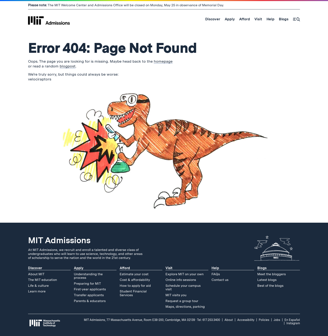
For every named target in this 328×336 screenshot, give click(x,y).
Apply (78, 268)
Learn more (37, 291)
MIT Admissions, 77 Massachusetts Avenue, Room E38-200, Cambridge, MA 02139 (139, 320)
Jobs (277, 320)
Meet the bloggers (271, 274)
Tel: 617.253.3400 (208, 320)
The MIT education (42, 280)
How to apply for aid (135, 286)
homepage (163, 61)
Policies (264, 320)
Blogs (261, 268)
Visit (168, 268)
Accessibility (245, 320)
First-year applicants (90, 289)
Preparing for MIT (87, 284)
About (228, 320)
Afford (125, 268)
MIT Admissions (59, 240)
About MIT (36, 274)
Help (215, 268)
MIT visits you (175, 295)
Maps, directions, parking (185, 307)
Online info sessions (180, 280)
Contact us (219, 280)
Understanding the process (88, 276)
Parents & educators (90, 301)
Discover (35, 268)
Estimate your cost (134, 274)
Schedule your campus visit (183, 287)
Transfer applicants (89, 295)
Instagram (293, 323)
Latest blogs (267, 280)
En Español (292, 320)
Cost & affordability (135, 280)
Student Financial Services (133, 293)
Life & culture (38, 286)
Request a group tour (181, 301)
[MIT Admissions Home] (49, 19)
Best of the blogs (270, 286)
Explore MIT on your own (184, 274)
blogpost (68, 66)
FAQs (215, 274)
